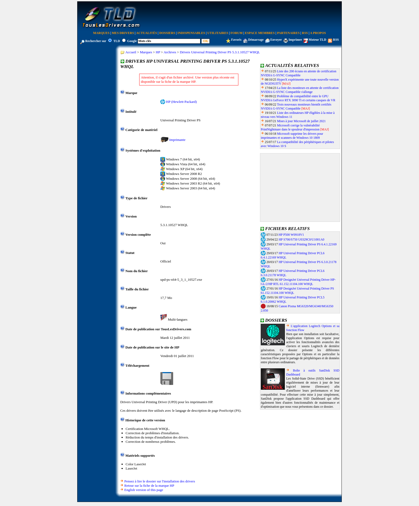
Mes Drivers (123, 33)
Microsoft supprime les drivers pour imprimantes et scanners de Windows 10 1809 (292, 136)
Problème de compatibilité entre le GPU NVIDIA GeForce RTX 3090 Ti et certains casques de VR (298, 98)
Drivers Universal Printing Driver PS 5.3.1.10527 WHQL (220, 52)
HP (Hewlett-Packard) (181, 102)
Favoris (236, 40)
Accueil (130, 52)
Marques (101, 33)
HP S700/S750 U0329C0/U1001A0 (301, 239)
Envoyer (276, 40)
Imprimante (177, 140)
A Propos (318, 33)
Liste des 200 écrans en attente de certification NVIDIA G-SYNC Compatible (298, 73)
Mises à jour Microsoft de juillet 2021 (301, 121)
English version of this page (143, 490)
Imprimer (295, 40)
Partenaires (288, 33)
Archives (170, 52)
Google (132, 41)
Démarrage (256, 40)
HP (158, 52)
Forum (237, 33)
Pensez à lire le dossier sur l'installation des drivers (159, 481)
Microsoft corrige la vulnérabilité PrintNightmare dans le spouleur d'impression (290, 127)
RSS (305, 33)
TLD (116, 41)
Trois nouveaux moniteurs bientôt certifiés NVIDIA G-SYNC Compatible (296, 106)
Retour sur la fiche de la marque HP (149, 485)
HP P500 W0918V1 (291, 235)
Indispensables (191, 33)
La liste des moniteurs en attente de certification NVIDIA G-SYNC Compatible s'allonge (300, 90)
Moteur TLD (317, 40)
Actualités (146, 33)
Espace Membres (260, 33)
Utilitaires (217, 33)
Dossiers (167, 33)
